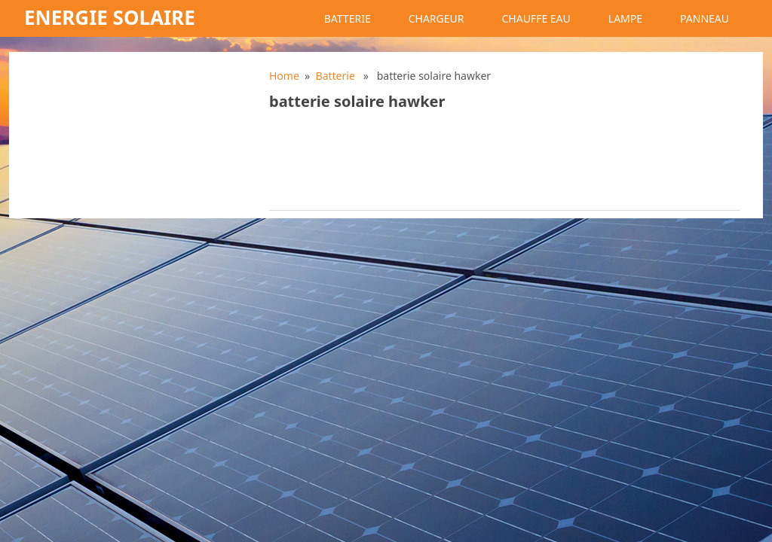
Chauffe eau (535, 18)
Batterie (347, 18)
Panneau (704, 18)
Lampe (625, 18)
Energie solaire (109, 17)
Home (284, 76)
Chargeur (436, 18)
